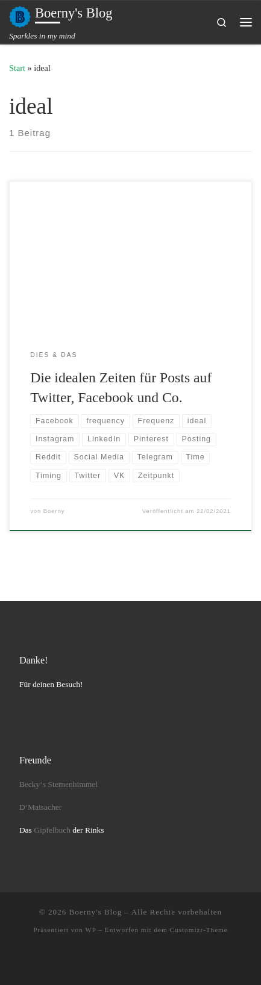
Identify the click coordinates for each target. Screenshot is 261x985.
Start (17, 68)
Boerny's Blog (95, 911)
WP (90, 929)
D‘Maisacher (40, 807)
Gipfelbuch (52, 829)
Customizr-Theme (199, 929)
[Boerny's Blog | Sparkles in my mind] (20, 15)
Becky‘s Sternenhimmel (58, 784)
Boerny (54, 511)
